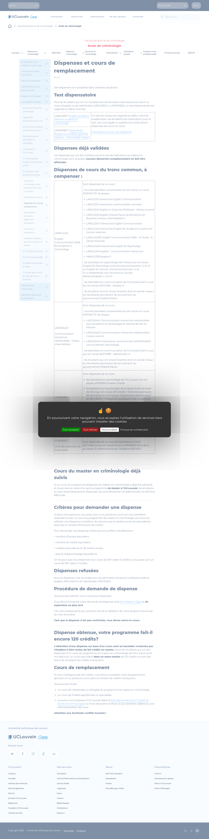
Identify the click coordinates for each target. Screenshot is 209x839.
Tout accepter (71, 429)
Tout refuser (90, 429)
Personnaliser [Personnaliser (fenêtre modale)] (109, 429)
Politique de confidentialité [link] (134, 429)
